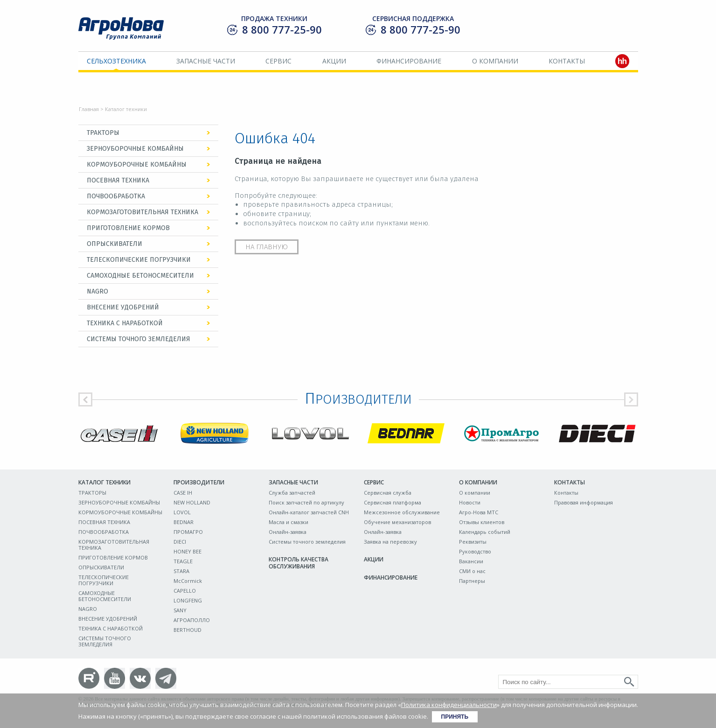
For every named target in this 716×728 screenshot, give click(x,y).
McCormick (188, 581)
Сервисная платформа (392, 502)
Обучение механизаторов (397, 522)
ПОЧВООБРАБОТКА (116, 196)
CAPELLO (185, 591)
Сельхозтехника (116, 60)
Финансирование (408, 60)
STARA (181, 571)
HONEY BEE (188, 551)
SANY (180, 610)
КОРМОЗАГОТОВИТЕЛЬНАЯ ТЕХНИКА (142, 212)
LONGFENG (188, 600)
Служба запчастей (292, 493)
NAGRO (97, 291)
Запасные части (205, 60)
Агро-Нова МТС (478, 512)
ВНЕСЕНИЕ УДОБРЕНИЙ (123, 307)
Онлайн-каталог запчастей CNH (309, 512)
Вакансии (471, 561)
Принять (455, 717)
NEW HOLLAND (192, 502)
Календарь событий (484, 532)
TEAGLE (183, 561)
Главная (89, 108)
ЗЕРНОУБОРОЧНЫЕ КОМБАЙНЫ (135, 149)
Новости (469, 502)
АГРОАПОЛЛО (192, 620)
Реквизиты (473, 542)
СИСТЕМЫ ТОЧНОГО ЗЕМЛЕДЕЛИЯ (138, 339)
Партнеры (472, 581)
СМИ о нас (472, 571)
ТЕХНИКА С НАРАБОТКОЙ (125, 323)
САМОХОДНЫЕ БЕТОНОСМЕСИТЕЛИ (140, 276)
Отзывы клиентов (481, 522)
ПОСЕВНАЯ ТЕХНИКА (118, 180)
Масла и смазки (288, 522)
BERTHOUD (188, 630)
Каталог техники (104, 482)
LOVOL (182, 512)
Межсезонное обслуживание (402, 512)
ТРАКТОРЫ (103, 133)
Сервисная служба (387, 493)
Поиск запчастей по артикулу (306, 502)
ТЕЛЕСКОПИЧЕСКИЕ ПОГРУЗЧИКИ (139, 260)
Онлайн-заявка (287, 532)
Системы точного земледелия (307, 542)
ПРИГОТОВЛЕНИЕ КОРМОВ (128, 228)
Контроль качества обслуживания (298, 563)
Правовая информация (583, 502)
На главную (266, 247)
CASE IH (183, 493)
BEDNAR (184, 522)
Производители (199, 482)
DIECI (180, 542)
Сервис (278, 60)
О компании (495, 60)
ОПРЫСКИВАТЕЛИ (114, 244)
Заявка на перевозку (390, 542)
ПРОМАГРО (188, 532)
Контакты (567, 60)
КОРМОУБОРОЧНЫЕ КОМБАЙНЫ (137, 164)
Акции (334, 60)
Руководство (475, 551)
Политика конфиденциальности (449, 704)
